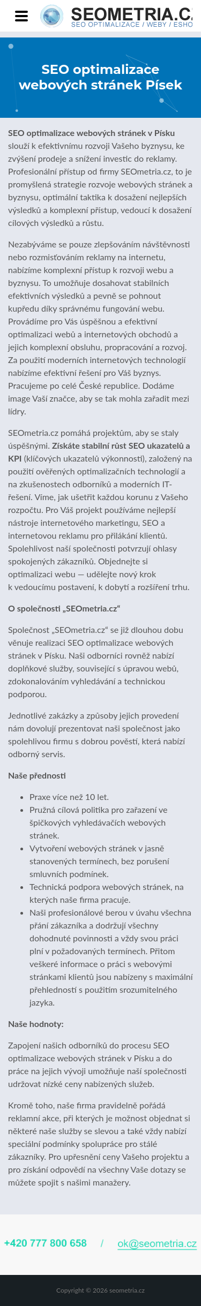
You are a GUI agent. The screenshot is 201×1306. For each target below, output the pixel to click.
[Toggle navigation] (21, 16)
